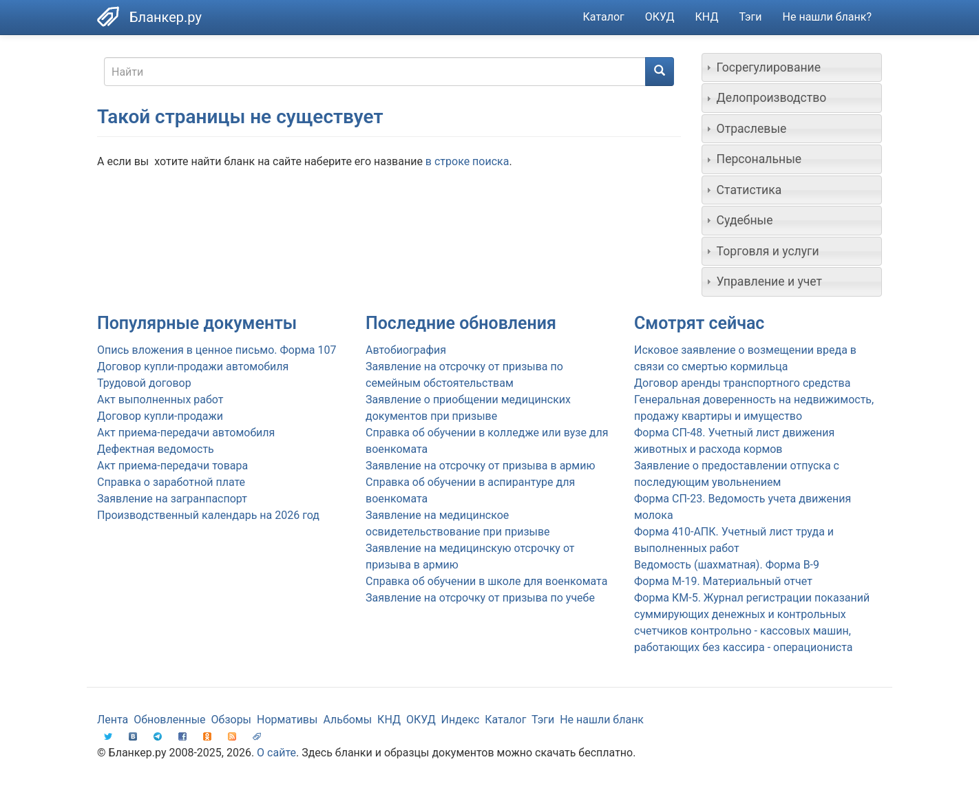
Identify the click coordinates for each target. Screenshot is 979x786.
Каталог (603, 16)
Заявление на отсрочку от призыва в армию (480, 465)
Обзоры (231, 719)
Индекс (460, 719)
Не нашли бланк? (827, 16)
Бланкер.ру (165, 17)
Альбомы (347, 719)
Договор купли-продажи (160, 416)
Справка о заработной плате (171, 482)
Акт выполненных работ (160, 399)
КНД (707, 16)
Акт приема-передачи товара (172, 465)
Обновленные (169, 719)
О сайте (276, 752)
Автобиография (406, 350)
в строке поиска (467, 161)
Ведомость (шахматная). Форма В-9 (726, 564)
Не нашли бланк (602, 719)
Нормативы (287, 719)
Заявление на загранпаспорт (172, 498)
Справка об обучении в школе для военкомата (486, 581)
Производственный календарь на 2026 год (208, 515)
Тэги (750, 16)
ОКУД (660, 16)
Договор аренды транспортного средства (742, 383)
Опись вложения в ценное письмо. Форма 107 (216, 350)
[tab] (792, 67)
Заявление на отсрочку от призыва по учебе (480, 597)
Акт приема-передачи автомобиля (186, 432)
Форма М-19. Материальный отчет (723, 581)
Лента (112, 719)
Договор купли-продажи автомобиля (192, 366)
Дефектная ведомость (155, 449)
